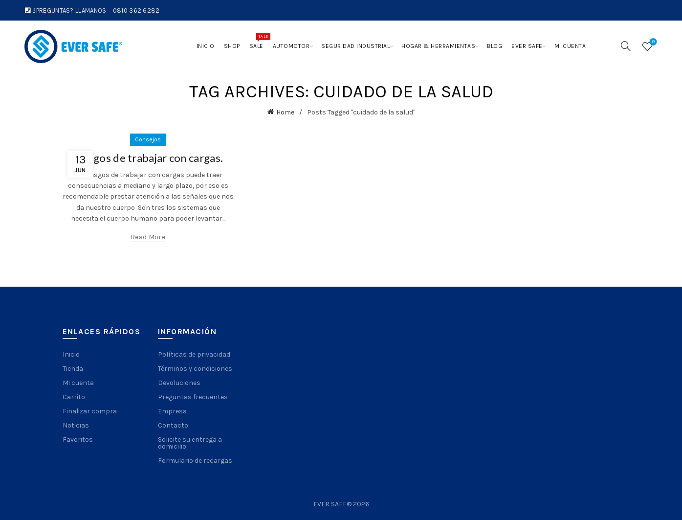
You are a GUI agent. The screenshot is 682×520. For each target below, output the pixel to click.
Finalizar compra (90, 411)
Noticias (76, 425)
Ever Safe (527, 46)
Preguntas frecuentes (193, 397)
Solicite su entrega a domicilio (190, 443)
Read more (148, 237)
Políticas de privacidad (194, 354)
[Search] (626, 46)
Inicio (206, 46)
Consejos (148, 139)
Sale (258, 41)
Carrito (74, 397)
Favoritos (78, 439)
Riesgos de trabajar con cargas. (148, 157)
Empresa (172, 411)
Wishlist (652, 42)
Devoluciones (179, 383)
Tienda (73, 368)
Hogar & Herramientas (438, 46)
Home (285, 112)
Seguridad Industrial (355, 46)
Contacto (173, 425)
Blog (494, 46)
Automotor (291, 46)
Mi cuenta (570, 46)
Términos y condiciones (195, 368)
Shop (232, 46)
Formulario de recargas (195, 460)
